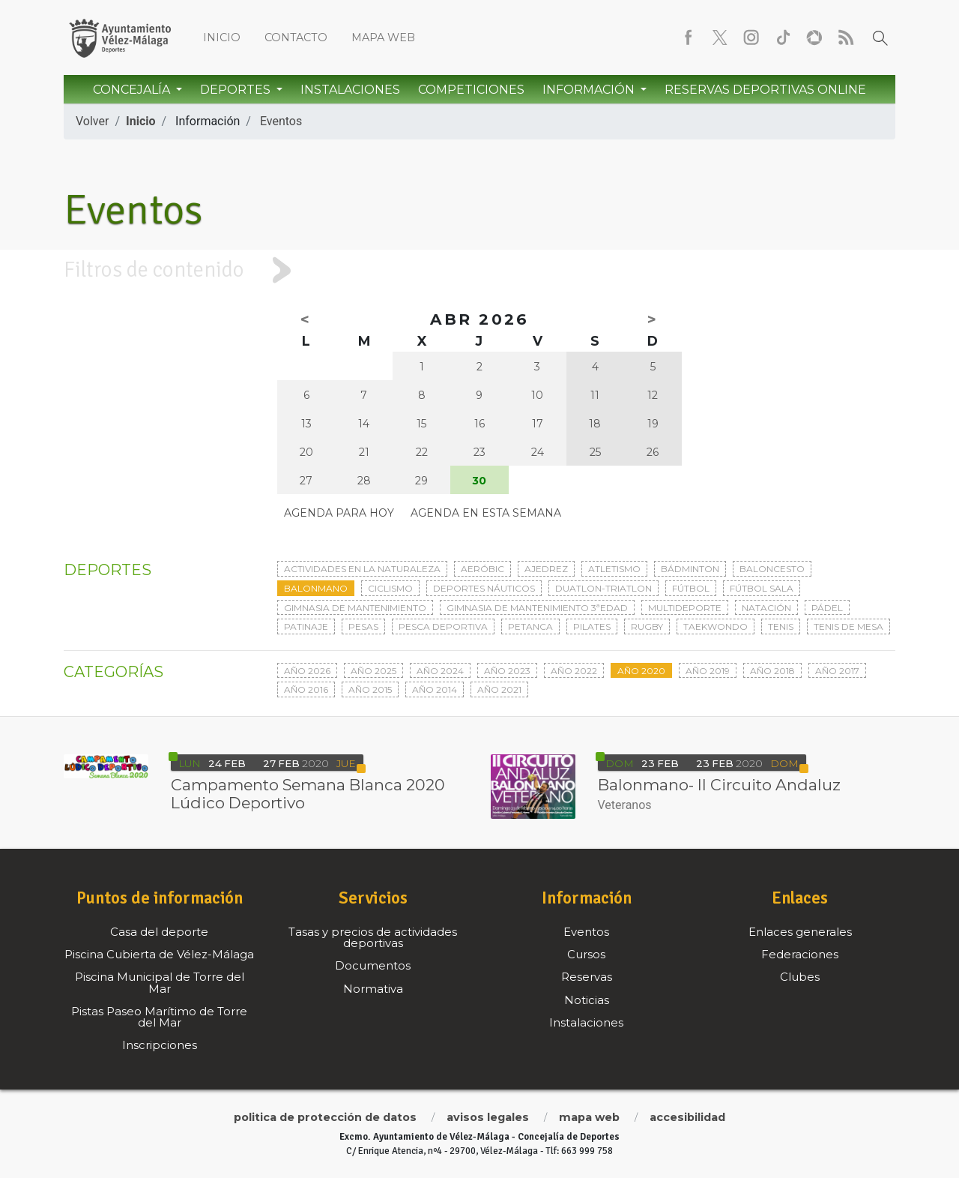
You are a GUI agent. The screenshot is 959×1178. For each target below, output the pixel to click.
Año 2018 (772, 670)
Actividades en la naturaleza (362, 568)
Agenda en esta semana (486, 513)
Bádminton (690, 568)
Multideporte (684, 607)
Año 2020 (641, 670)
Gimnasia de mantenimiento (355, 607)
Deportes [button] (236, 89)
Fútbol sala (761, 588)
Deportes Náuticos (484, 588)
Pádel (827, 607)
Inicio (221, 37)
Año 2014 (434, 689)
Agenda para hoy (339, 513)
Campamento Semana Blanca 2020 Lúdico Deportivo (308, 793)
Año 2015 (370, 689)
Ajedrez (546, 568)
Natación (766, 607)
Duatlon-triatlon (603, 588)
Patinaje (306, 626)
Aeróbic (482, 568)
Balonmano (316, 588)
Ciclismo (390, 588)
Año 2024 (440, 670)
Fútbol (691, 588)
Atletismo (614, 568)
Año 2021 (499, 689)
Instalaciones (350, 89)
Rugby (647, 626)
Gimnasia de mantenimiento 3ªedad (537, 607)
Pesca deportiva (443, 626)
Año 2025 (373, 670)
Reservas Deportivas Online (765, 89)
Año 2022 (574, 670)
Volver (92, 121)
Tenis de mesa (848, 626)
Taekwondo (715, 626)
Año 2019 (708, 670)
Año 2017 (837, 670)
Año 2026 (307, 670)
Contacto (295, 37)
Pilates (592, 626)
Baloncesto (772, 568)
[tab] (479, 270)
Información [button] (590, 89)
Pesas (363, 626)
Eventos (281, 121)
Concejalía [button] (133, 89)
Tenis (780, 626)
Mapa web (383, 37)
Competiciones (471, 89)
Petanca (530, 626)
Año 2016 (306, 689)
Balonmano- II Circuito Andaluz (719, 784)
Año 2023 (507, 670)
